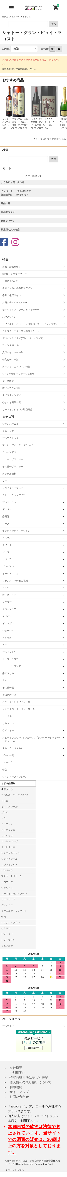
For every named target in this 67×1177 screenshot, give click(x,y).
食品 (4, 769)
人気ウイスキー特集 (12, 352)
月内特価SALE (10, 281)
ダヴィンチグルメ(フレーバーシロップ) (22, 338)
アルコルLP (8, 1026)
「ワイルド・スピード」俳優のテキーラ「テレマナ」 (30, 324)
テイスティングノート (14, 395)
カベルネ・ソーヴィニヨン (15, 795)
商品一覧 (5, 203)
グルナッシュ (8, 829)
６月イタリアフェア (12, 488)
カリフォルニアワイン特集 (16, 366)
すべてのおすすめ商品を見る (51, 138)
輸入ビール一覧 (10, 359)
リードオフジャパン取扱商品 (17, 409)
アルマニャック (10, 438)
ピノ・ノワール (9, 806)
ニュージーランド (11, 666)
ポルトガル (8, 623)
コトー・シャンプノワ (14, 495)
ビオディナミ (8, 220)
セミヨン (6, 928)
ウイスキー (8, 730)
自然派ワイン (8, 212)
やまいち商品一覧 (11, 402)
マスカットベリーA (11, 876)
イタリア (7, 602)
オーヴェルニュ (10, 573)
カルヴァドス (9, 452)
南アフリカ (8, 673)
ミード (5, 480)
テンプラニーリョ (10, 853)
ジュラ (5, 552)
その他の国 (8, 687)
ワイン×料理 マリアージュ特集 (18, 373)
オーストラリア (10, 659)
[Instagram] (15, 242)
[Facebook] (4, 242)
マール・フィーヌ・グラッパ (17, 445)
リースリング (8, 899)
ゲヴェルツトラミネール (14, 911)
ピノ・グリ (7, 934)
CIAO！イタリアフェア (14, 274)
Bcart (50, 1164)
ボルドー (15, 17)
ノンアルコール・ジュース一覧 (18, 709)
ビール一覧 (8, 755)
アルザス (7, 538)
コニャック (8, 431)
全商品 (5, 17)
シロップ (7, 762)
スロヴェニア (9, 609)
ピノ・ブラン (8, 940)
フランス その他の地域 (15, 580)
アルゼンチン (9, 652)
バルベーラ (7, 870)
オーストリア (9, 595)
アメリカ (7, 637)
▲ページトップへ (14, 1170)
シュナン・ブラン (10, 922)
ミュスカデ (7, 945)
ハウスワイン (9, 316)
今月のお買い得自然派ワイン (17, 288)
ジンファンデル (9, 858)
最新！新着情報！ (11, 266)
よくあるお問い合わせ (12, 182)
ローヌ (5, 523)
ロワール (7, 545)
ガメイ (4, 812)
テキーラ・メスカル (12, 748)
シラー (4, 818)
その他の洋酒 (9, 694)
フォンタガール (10, 345)
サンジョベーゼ (9, 841)
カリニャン (7, 824)
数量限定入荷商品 (10, 229)
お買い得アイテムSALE (14, 302)
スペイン (7, 616)
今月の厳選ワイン (11, 295)
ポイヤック (27, 17)
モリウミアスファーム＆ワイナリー (20, 309)
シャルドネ (7, 887)
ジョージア (8, 630)
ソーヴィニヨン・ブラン (14, 893)
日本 (4, 680)
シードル (7, 716)
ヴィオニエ (7, 905)
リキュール (8, 723)
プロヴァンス (9, 566)
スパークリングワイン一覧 (16, 702)
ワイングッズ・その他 (14, 776)
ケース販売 (8, 381)
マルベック (7, 835)
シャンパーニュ (10, 423)
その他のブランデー (12, 466)
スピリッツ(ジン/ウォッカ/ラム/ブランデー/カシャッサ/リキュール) (31, 739)
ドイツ (5, 587)
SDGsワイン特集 (11, 388)
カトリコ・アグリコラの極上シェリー (22, 331)
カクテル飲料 (9, 473)
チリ (4, 645)
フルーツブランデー (12, 459)
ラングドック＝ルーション (16, 530)
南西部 (5, 516)
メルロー (6, 801)
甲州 (3, 916)
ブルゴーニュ (9, 502)
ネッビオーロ (8, 847)
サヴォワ (7, 559)
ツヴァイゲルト (9, 864)
